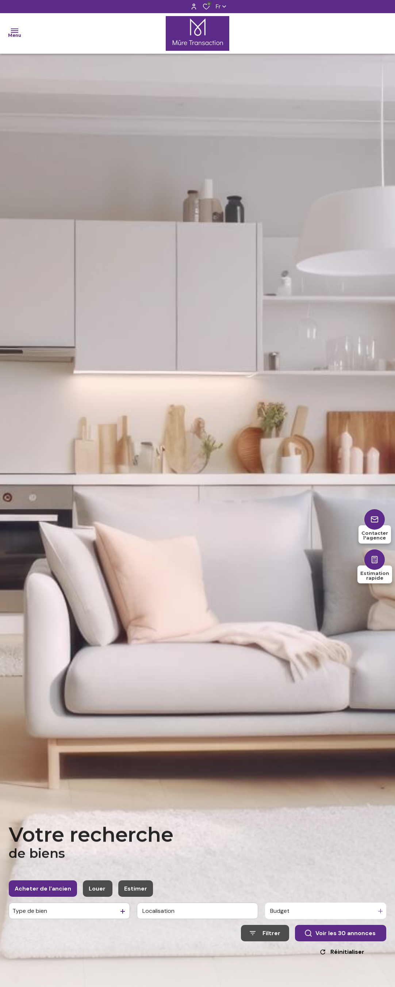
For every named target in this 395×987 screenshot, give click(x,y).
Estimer (135, 893)
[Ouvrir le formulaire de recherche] (265, 938)
